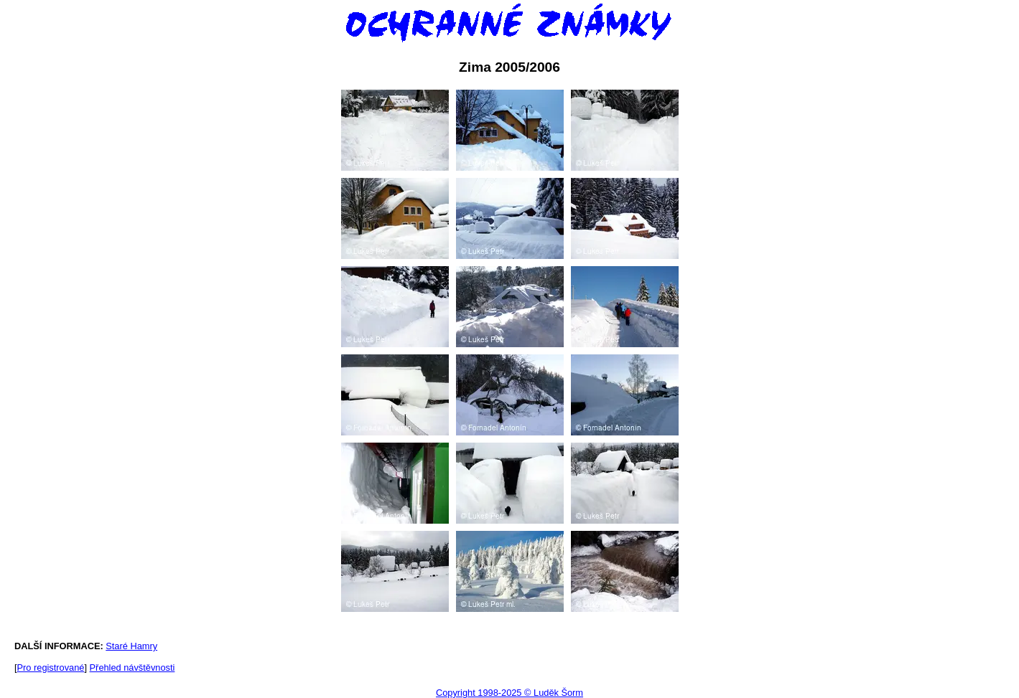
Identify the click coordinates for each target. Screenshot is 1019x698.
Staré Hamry (131, 646)
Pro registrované (51, 667)
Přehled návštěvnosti (132, 667)
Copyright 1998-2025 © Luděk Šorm (509, 692)
